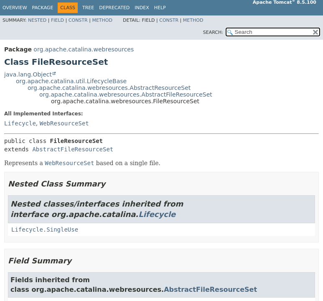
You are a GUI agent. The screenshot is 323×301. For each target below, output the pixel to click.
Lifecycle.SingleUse (44, 229)
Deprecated (114, 7)
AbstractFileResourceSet (72, 149)
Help (160, 7)
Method (102, 20)
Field (57, 20)
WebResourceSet (64, 123)
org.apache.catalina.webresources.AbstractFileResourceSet (125, 94)
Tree (88, 7)
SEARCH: (213, 32)
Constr (78, 20)
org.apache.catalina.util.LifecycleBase (71, 81)
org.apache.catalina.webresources (83, 49)
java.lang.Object (28, 74)
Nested (37, 20)
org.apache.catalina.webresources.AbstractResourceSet (109, 87)
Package (42, 7)
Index (142, 7)
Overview (15, 7)
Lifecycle (20, 123)
